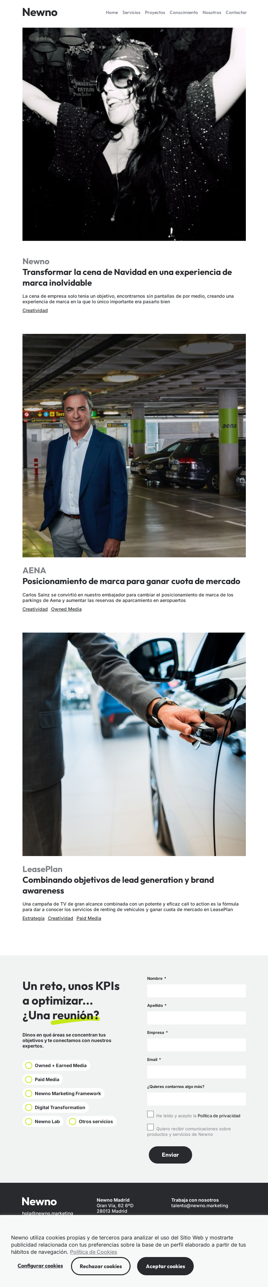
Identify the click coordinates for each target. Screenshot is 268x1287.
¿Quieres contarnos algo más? (176, 1086)
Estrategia (33, 918)
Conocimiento (184, 12)
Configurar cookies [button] (40, 1265)
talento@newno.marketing (199, 1205)
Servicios (131, 12)
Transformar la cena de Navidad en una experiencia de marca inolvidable (127, 277)
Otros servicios (54, 1140)
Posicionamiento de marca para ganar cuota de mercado (131, 581)
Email (152, 1059)
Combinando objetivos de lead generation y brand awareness (118, 885)
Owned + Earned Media (64, 1066)
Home (112, 12)
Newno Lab (49, 1126)
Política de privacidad (219, 1115)
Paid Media (89, 918)
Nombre (155, 978)
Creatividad (35, 310)
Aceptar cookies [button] (165, 1266)
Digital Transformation (63, 1111)
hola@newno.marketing (47, 1213)
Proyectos (155, 12)
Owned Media (66, 609)
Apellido (155, 1005)
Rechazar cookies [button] (101, 1266)
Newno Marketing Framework (73, 1096)
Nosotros (212, 12)
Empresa (156, 1032)
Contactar (236, 12)
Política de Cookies (93, 1252)
